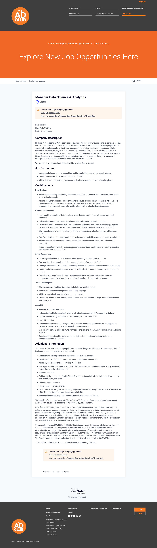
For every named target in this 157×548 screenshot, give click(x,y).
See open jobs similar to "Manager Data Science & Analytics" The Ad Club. (68, 116)
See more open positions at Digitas (56, 472)
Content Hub (74, 14)
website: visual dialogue (32, 541)
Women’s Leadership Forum (56, 519)
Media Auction (51, 535)
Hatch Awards (51, 532)
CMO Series (50, 522)
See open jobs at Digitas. (50, 113)
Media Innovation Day (54, 528)
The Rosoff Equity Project (55, 525)
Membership (74, 8)
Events (99, 8)
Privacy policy (72, 497)
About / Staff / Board (104, 14)
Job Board (126, 14)
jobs (21, 81)
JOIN (140, 509)
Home (48, 508)
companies (37, 81)
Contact (142, 2)
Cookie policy (83, 497)
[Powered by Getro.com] (78, 491)
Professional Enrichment (132, 8)
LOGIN (140, 513)
